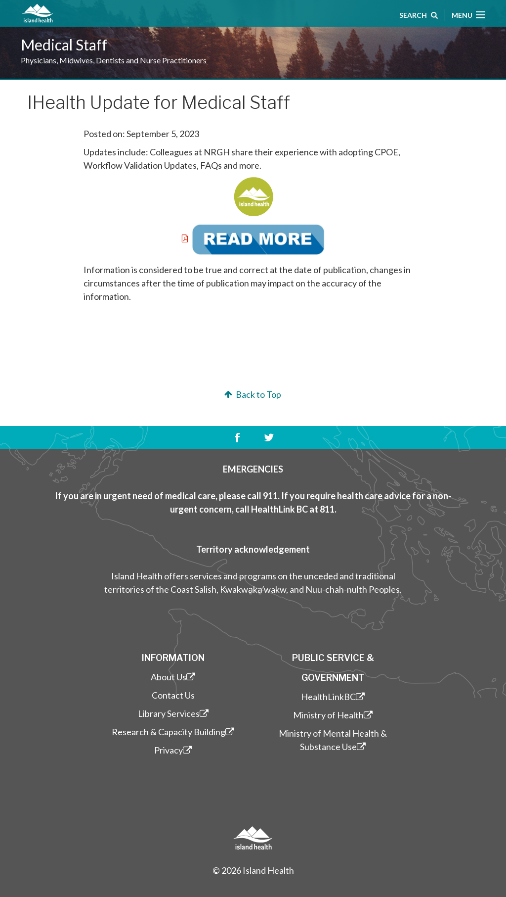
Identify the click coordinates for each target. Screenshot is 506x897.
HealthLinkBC (333, 696)
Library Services (173, 713)
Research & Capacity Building (173, 731)
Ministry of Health (333, 714)
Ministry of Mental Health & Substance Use (333, 740)
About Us (173, 676)
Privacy (173, 750)
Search (418, 16)
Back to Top (251, 394)
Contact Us (173, 695)
